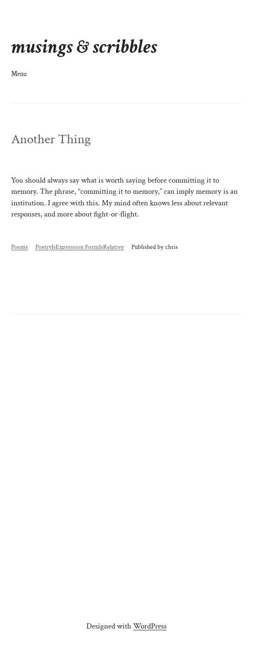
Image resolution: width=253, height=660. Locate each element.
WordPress (150, 626)
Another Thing (51, 139)
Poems (19, 247)
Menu (19, 74)
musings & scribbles (84, 47)
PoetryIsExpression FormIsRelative (79, 247)
